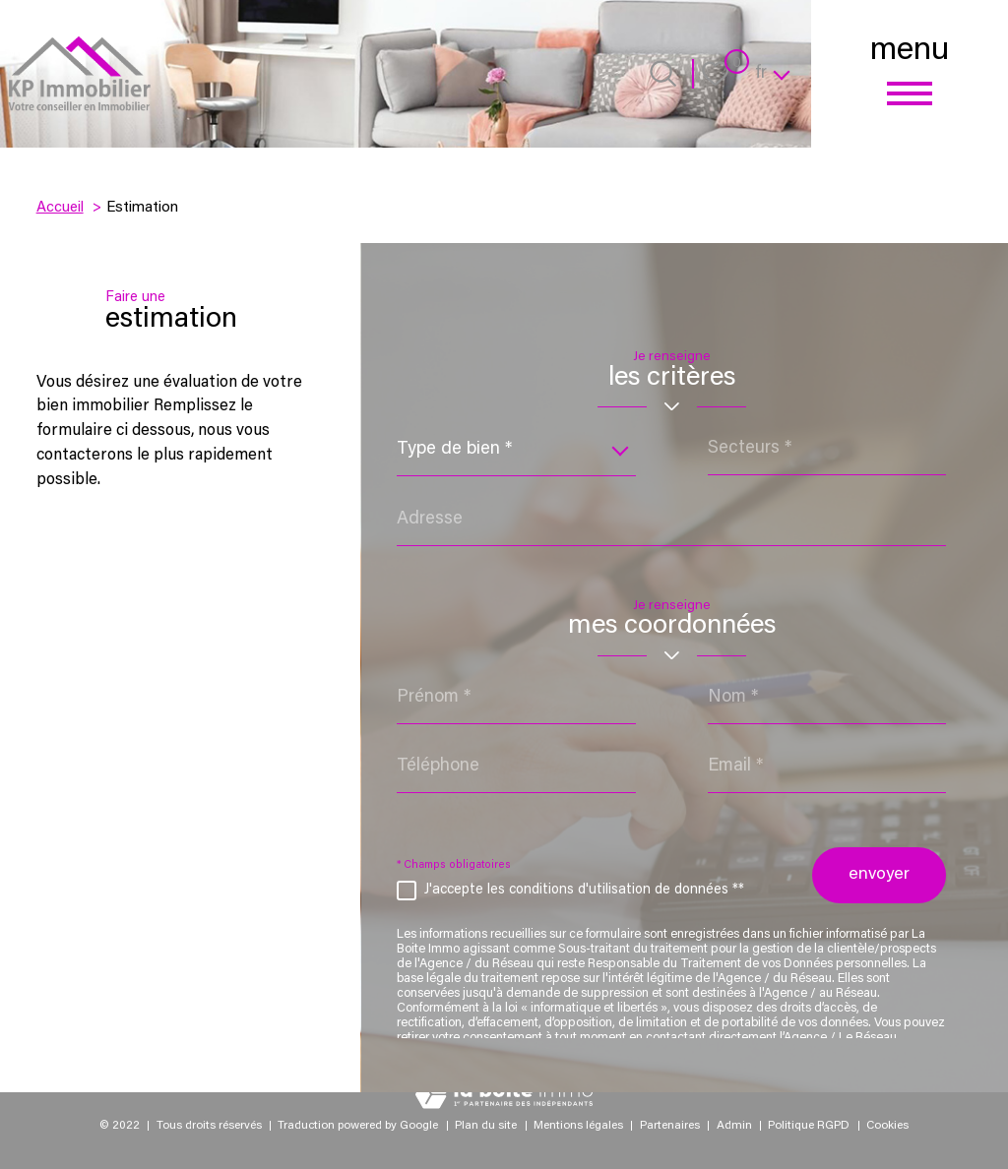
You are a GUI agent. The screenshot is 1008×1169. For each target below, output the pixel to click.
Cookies (887, 1126)
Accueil (60, 208)
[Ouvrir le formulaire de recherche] (663, 73)
